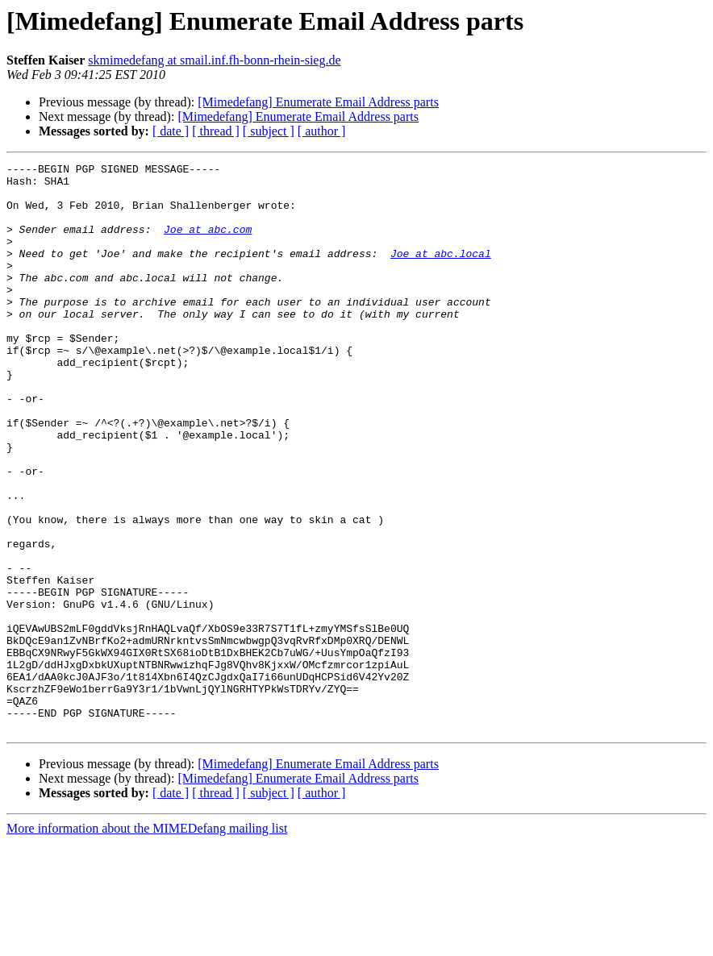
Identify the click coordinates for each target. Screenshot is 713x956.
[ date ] (170, 131)
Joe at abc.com (208, 243)
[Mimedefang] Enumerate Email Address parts (318, 102)
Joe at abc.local (440, 272)
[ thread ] (216, 131)
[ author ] (322, 131)
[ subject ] (268, 131)
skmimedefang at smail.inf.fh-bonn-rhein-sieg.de (214, 60)
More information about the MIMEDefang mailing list (146, 942)
